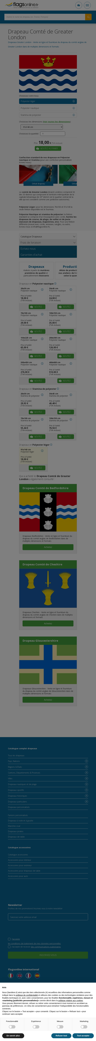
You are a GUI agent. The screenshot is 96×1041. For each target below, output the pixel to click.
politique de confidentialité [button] (27, 995)
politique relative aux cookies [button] (70, 1000)
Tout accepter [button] (83, 1036)
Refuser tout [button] (61, 1036)
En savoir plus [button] (13, 1036)
